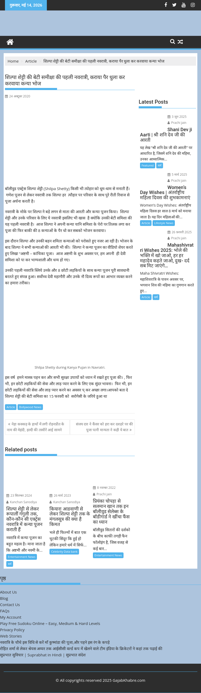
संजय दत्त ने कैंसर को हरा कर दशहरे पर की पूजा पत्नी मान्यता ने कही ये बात (104, 427)
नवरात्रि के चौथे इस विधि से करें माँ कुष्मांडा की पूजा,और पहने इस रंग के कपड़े (55, 642)
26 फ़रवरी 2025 (180, 232)
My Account (10, 617)
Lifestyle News (163, 223)
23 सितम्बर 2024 (19, 495)
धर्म (10, 564)
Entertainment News (21, 557)
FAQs (4, 610)
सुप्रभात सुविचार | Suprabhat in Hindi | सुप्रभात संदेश (43, 654)
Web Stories (11, 636)
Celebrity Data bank (64, 551)
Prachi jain (102, 494)
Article (11, 407)
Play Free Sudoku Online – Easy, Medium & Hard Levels (50, 623)
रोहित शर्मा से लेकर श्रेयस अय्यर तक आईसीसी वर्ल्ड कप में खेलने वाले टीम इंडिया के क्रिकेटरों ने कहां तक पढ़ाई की (81, 648)
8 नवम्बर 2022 (104, 487)
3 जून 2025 (177, 116)
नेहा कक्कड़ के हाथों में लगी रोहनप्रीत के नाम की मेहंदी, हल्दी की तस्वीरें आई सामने (35, 427)
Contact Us (10, 604)
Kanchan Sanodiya (21, 502)
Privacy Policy (12, 629)
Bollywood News (30, 407)
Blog (4, 598)
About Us (8, 592)
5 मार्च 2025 (177, 174)
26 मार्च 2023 (60, 495)
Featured (148, 165)
